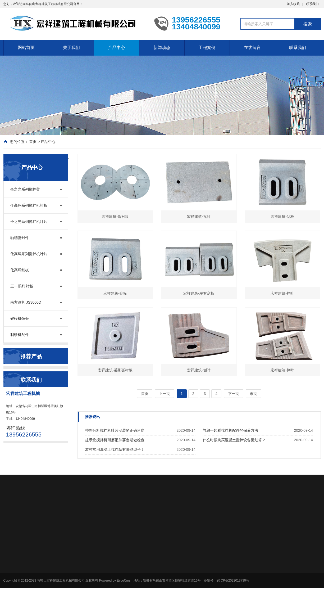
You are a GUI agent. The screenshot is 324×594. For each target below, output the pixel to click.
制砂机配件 (19, 334)
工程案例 (207, 47)
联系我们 (312, 4)
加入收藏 (293, 4)
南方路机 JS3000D (25, 302)
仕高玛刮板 (19, 270)
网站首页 (26, 47)
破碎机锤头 (19, 318)
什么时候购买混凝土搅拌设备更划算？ (234, 440)
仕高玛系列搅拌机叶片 (28, 254)
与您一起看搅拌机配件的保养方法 (230, 430)
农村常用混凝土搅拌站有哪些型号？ (114, 449)
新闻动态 (161, 47)
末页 (253, 394)
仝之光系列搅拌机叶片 (28, 221)
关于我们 (71, 47)
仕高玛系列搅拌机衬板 (28, 205)
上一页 (164, 394)
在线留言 (252, 47)
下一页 (233, 394)
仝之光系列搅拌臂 (25, 189)
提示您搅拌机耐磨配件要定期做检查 (114, 440)
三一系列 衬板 (22, 286)
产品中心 (116, 47)
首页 (32, 142)
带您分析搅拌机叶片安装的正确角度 (114, 430)
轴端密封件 (19, 238)
